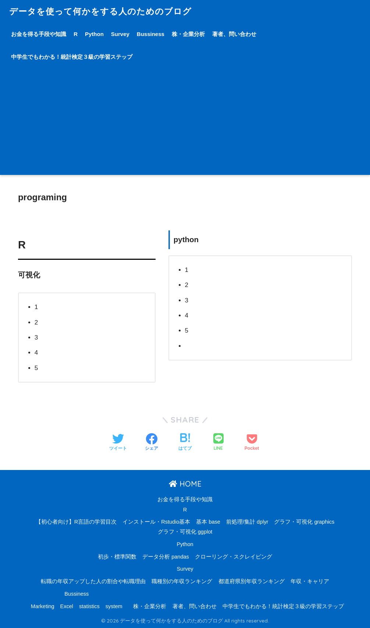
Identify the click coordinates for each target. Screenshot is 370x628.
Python (94, 34)
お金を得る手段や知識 (38, 34)
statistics (89, 606)
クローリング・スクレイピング (233, 557)
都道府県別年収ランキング (251, 581)
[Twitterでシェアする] (118, 443)
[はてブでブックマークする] (185, 443)
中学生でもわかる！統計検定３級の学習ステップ (71, 57)
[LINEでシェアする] (218, 443)
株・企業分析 (188, 34)
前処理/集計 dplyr (247, 522)
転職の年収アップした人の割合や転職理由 (93, 581)
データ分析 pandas (165, 557)
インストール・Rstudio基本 (156, 522)
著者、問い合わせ (234, 34)
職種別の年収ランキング (182, 581)
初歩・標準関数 (117, 557)
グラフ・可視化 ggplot (185, 532)
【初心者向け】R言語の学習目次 (76, 522)
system (114, 606)
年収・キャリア (310, 581)
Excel (66, 606)
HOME (185, 483)
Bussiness (150, 34)
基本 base (208, 522)
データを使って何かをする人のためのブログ (100, 11)
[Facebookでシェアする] (151, 443)
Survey (120, 34)
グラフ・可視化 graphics (304, 522)
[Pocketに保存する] (252, 443)
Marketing (42, 606)
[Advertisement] (185, 123)
